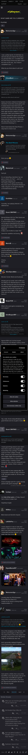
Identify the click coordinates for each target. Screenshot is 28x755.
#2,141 (24, 31)
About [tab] (22, 352)
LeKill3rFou (9, 522)
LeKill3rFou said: (4, 617)
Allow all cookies (14, 396)
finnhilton (9, 198)
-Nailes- (8, 610)
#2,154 (24, 429)
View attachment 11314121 (19, 626)
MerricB (8, 243)
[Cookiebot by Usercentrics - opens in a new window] (19, 348)
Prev (8, 692)
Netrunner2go (10, 31)
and (9, 562)
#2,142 (24, 78)
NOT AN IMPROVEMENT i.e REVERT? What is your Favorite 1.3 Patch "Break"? (15, 734)
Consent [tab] (6, 352)
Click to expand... (13, 50)
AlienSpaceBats (11, 272)
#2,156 (24, 510)
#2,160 (24, 610)
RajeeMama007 (11, 568)
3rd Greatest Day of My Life (13, 710)
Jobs (16, 1)
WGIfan (8, 510)
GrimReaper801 (11, 315)
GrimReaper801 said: (5, 436)
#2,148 (24, 274)
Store (21, 1)
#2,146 (24, 212)
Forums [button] (3, 1)
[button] (1, 7)
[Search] (3, 26)
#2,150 (24, 315)
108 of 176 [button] (14, 692)
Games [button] (10, 1)
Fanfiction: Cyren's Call (11, 744)
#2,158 (24, 571)
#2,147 (24, 243)
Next (20, 692)
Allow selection (14, 401)
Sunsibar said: (4, 37)
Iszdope (8, 492)
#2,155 (24, 492)
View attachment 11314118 (7, 626)
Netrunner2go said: (5, 85)
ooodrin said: (4, 321)
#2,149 (24, 301)
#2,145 (24, 198)
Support (3, 4)
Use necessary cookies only (14, 405)
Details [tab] (14, 352)
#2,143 (24, 135)
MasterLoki (9, 168)
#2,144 (24, 168)
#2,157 (24, 522)
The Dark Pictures (12, 143)
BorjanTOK (9, 301)
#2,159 (24, 592)
